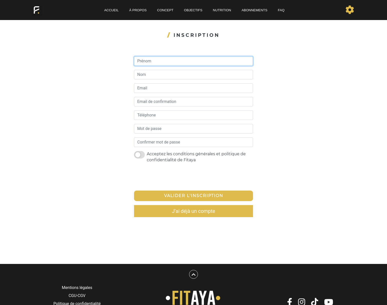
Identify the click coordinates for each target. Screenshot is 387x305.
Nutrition (222, 10)
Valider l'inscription (193, 195)
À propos (138, 10)
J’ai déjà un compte (193, 211)
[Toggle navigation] (350, 10)
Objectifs (193, 10)
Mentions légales (77, 287)
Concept (165, 10)
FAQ (281, 10)
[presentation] (172, 177)
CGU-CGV (77, 295)
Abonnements (254, 10)
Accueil (111, 10)
